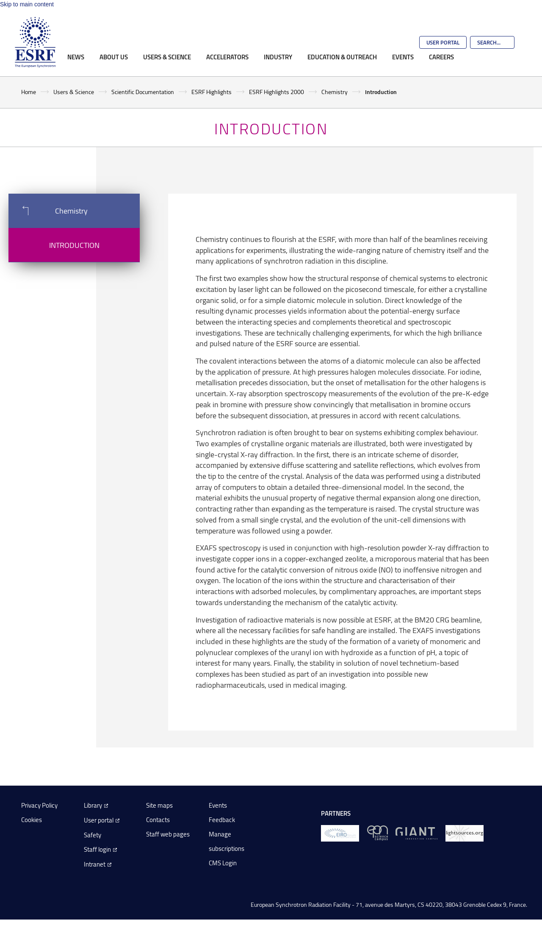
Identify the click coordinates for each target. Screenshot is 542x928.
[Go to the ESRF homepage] (35, 42)
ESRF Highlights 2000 (276, 92)
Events (403, 56)
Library (93, 805)
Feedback (222, 819)
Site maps (159, 805)
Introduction (74, 245)
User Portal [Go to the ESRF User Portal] (442, 42)
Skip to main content (27, 4)
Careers (441, 56)
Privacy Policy (39, 805)
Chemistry (334, 92)
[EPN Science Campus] (377, 832)
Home (28, 92)
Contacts (158, 819)
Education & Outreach (342, 56)
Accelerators (227, 56)
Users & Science (167, 56)
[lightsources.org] (464, 832)
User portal (98, 820)
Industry (278, 56)
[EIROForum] (340, 832)
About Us (114, 56)
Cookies (31, 819)
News (75, 56)
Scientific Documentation (142, 92)
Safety (92, 835)
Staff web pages (168, 834)
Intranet (94, 864)
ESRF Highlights (211, 92)
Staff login (97, 849)
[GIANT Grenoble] (416, 832)
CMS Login (223, 863)
